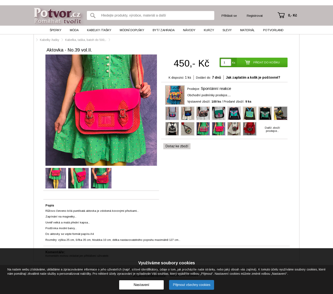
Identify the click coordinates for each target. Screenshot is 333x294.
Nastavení (141, 285)
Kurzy (209, 30)
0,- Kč (292, 15)
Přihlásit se (229, 15)
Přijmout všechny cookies (191, 285)
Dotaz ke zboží (176, 146)
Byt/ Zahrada (164, 30)
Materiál (247, 30)
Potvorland (273, 30)
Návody (189, 30)
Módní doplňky (132, 30)
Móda (74, 30)
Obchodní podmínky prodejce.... (209, 95)
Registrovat (255, 15)
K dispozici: (176, 77)
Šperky (55, 30)
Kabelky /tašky (99, 30)
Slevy (227, 30)
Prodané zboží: (237, 101)
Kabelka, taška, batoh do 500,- (85, 40)
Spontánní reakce (216, 88)
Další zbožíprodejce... (272, 129)
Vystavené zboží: (204, 101)
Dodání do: (203, 77)
